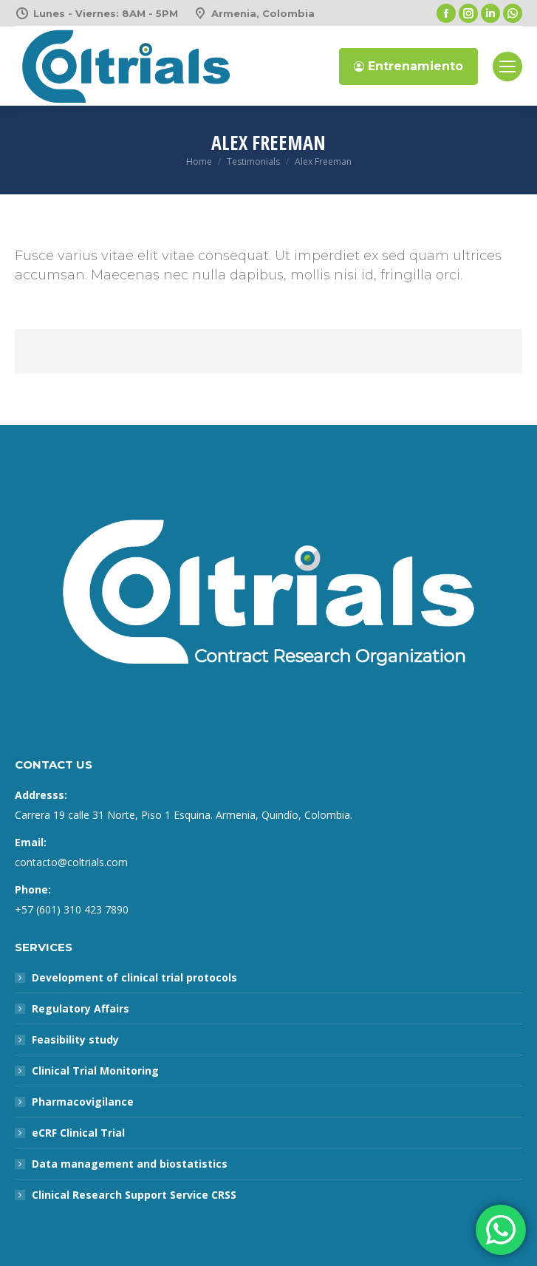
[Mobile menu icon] (507, 66)
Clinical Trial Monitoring (95, 1070)
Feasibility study (75, 1039)
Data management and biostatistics (130, 1164)
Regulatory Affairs (80, 1008)
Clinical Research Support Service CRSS (134, 1195)
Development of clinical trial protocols (134, 977)
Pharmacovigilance (83, 1102)
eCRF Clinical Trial (78, 1133)
